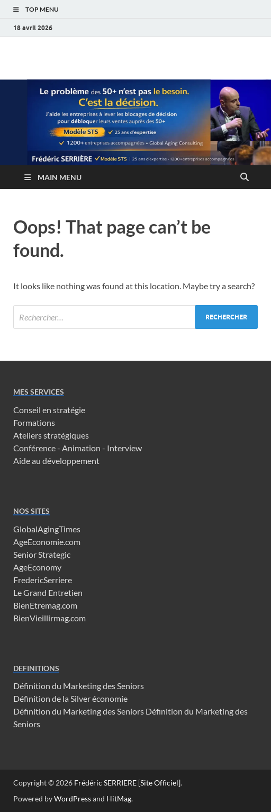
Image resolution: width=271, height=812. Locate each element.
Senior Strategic (41, 554)
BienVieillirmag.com (49, 618)
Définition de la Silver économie (70, 698)
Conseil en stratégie (49, 410)
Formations (34, 422)
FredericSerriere (42, 580)
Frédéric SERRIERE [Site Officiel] (127, 782)
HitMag (118, 798)
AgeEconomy (37, 567)
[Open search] (244, 177)
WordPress (72, 798)
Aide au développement (56, 461)
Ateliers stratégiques (51, 435)
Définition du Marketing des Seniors (78, 686)
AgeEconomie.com (46, 542)
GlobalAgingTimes (46, 529)
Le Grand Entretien (48, 592)
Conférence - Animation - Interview (77, 448)
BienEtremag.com (45, 605)
